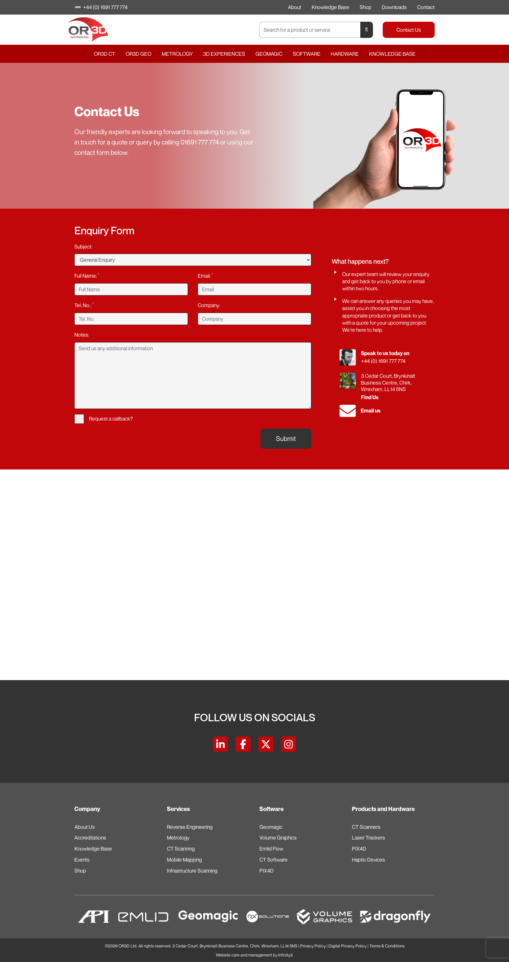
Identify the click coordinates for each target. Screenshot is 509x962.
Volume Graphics (278, 837)
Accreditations (90, 837)
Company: (209, 305)
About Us (84, 827)
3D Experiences (224, 54)
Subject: (83, 246)
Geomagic (268, 54)
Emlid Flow (271, 848)
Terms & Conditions (386, 946)
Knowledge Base (330, 7)
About (294, 7)
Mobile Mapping (184, 859)
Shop (365, 7)
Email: (205, 275)
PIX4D (266, 870)
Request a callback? (103, 419)
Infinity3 (285, 955)
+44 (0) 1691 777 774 (102, 7)
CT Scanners (366, 827)
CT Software (273, 859)
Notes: (81, 334)
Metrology (177, 54)
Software (306, 54)
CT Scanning (181, 848)
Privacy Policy (313, 946)
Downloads (394, 7)
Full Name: (86, 275)
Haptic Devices (368, 859)
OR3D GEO (138, 54)
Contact (426, 7)
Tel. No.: (83, 304)
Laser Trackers (368, 837)
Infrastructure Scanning (192, 870)
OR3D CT (104, 54)
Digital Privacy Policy (347, 946)
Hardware (345, 54)
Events (82, 859)
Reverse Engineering (190, 827)
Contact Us (408, 30)
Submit (286, 439)
